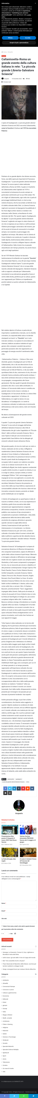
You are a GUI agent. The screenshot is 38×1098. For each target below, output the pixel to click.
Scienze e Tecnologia (9, 1037)
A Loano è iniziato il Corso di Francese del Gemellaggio (28, 861)
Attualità (10, 52)
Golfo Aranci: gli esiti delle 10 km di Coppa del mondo (19, 957)
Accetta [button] (27, 38)
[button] (35, 3)
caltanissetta (10, 779)
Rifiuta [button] (10, 38)
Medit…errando (7, 1018)
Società (5, 1043)
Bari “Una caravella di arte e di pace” (14, 961)
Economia (6, 996)
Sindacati (5, 1040)
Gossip (5, 1008)
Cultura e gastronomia (9, 993)
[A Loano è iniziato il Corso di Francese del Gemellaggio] (28, 852)
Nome (4, 903)
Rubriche (5, 1030)
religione (5, 1027)
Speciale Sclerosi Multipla (11, 1049)
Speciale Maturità (8, 1046)
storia (4, 1059)
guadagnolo (19, 779)
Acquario (6, 78)
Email (4, 911)
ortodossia (6, 1021)
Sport (4, 1056)
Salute (5, 1034)
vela (4, 1071)
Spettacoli (6, 1052)
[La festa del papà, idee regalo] (10, 852)
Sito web (4, 918)
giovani (5, 1005)
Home (4, 52)
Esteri (4, 1002)
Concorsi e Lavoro (8, 989)
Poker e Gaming (7, 1024)
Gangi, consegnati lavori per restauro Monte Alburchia (19, 969)
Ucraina (5, 1065)
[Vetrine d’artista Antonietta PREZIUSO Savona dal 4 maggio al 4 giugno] (28, 829)
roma (27, 782)
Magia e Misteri (7, 1015)
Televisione (6, 1062)
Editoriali (5, 999)
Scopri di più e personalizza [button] (19, 42)
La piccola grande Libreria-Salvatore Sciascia (13, 782)
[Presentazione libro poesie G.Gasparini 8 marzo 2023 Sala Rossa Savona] (10, 829)
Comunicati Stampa (9, 986)
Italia (4, 1011)
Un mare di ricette (8, 1068)
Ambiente (6, 980)
